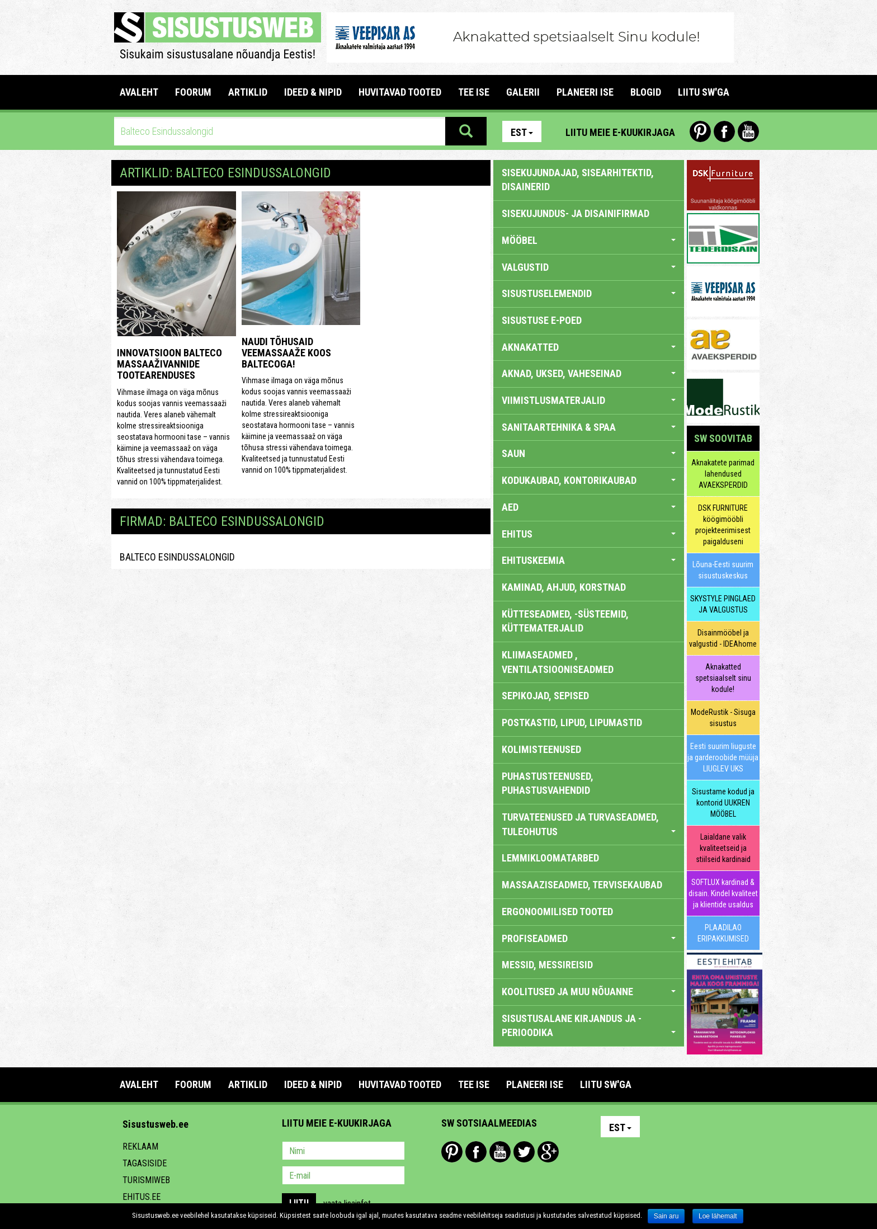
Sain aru (666, 1216)
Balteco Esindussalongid (177, 557)
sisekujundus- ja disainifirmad (575, 213)
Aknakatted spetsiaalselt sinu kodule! (723, 678)
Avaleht (139, 92)
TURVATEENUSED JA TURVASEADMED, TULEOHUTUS (589, 824)
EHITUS (589, 534)
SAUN (589, 453)
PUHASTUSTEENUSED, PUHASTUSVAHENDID (547, 783)
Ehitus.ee (141, 1197)
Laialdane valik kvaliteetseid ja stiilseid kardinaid (723, 848)
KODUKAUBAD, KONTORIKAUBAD (589, 480)
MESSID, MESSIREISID (547, 965)
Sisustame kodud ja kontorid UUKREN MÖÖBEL (723, 802)
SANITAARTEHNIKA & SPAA (589, 427)
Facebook (724, 131)
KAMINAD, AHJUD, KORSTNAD (564, 587)
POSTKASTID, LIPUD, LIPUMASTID (572, 722)
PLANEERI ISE (585, 92)
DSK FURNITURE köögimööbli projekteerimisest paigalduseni (723, 524)
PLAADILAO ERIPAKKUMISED (723, 933)
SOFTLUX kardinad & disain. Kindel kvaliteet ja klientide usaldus (723, 893)
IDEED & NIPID (313, 92)
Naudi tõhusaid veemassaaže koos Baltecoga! (286, 353)
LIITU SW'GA (703, 92)
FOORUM (193, 92)
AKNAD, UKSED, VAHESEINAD (589, 373)
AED (589, 507)
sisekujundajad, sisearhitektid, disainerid (578, 180)
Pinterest (700, 131)
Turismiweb (146, 1180)
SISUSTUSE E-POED (542, 320)
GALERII (523, 92)
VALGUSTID (589, 267)
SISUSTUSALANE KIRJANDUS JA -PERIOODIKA (589, 1026)
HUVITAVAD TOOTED (400, 92)
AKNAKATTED (589, 347)
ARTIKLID (247, 92)
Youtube (748, 131)
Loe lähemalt (718, 1216)
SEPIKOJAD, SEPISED (545, 695)
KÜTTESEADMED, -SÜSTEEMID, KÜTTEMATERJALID (565, 621)
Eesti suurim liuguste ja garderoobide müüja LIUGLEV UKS (722, 757)
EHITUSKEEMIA (589, 560)
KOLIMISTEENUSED (541, 749)
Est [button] (522, 132)
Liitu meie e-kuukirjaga (620, 132)
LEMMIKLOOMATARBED (550, 858)
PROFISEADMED (589, 938)
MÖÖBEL (589, 240)
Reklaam (140, 1146)
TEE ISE (473, 92)
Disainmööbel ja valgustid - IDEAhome (723, 638)
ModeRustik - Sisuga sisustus (723, 718)
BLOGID (645, 92)
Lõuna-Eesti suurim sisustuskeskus (722, 570)
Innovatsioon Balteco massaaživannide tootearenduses (169, 364)
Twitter (524, 1151)
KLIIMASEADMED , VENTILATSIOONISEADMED (558, 662)
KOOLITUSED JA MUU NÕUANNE (589, 991)
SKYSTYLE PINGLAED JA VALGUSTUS (723, 604)
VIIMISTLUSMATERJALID (589, 400)
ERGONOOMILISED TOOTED (557, 911)
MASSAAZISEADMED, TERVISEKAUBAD (582, 885)
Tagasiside (144, 1163)
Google (548, 1151)
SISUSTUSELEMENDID (589, 293)
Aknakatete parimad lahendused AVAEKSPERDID (723, 473)
